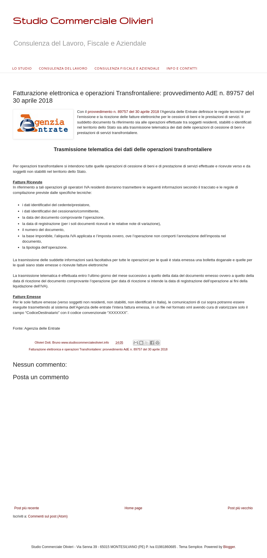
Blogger (229, 547)
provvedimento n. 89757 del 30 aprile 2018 (123, 111)
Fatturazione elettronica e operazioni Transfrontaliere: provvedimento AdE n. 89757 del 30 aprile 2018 (98, 349)
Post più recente (26, 508)
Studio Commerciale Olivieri (83, 20)
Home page (133, 508)
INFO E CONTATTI (181, 68)
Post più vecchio (240, 508)
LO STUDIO (22, 68)
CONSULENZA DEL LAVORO (63, 68)
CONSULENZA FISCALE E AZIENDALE (126, 68)
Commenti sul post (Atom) (48, 516)
